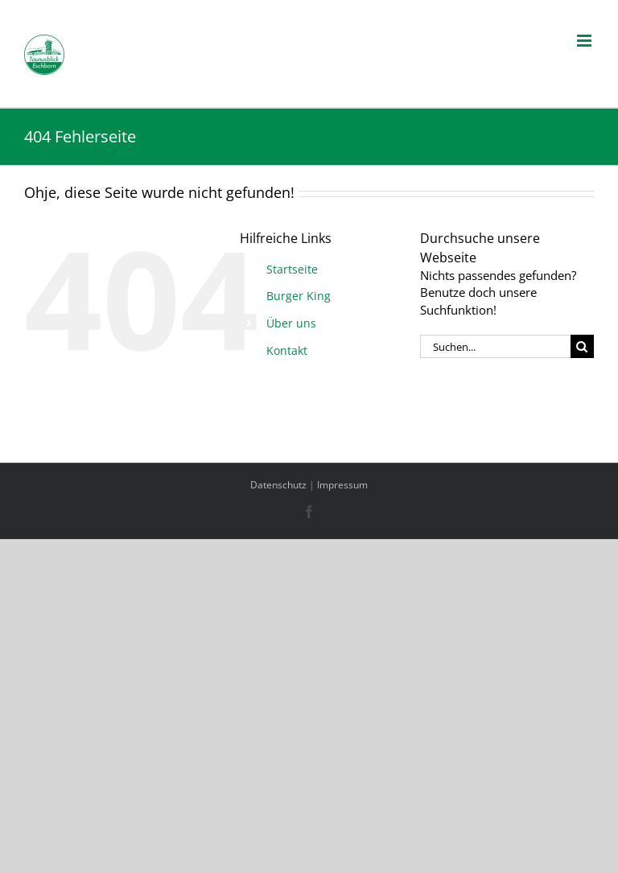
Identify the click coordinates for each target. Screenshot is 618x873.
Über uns (291, 323)
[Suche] (582, 346)
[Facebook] (309, 511)
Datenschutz (278, 485)
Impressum (342, 485)
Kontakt (286, 350)
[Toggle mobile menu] (585, 40)
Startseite (292, 269)
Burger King (298, 295)
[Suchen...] (495, 346)
